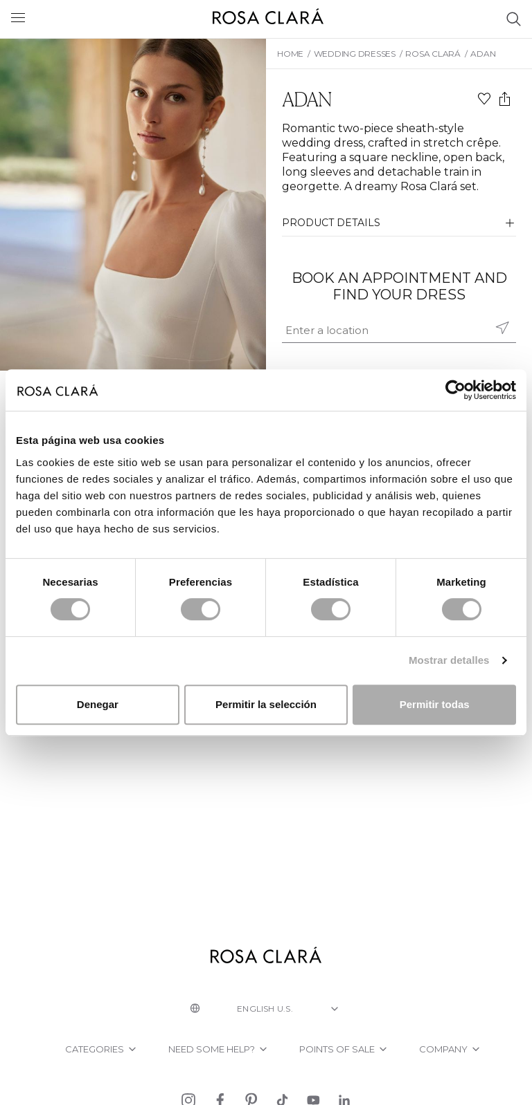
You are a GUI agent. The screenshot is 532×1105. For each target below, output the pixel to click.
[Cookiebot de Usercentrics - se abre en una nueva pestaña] (455, 390)
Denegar (97, 704)
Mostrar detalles (449, 660)
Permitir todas (435, 704)
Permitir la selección (266, 704)
